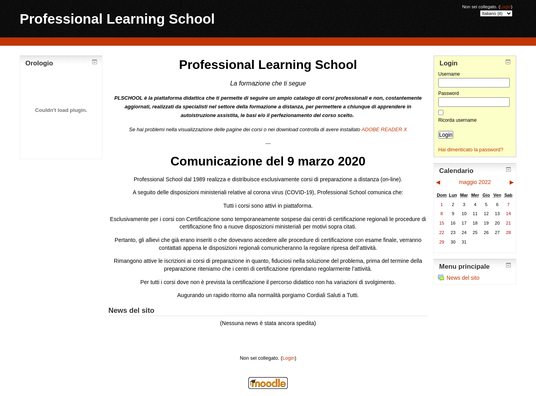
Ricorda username (457, 120)
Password (448, 93)
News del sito (458, 278)
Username (449, 74)
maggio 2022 (475, 182)
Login (505, 6)
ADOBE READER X (384, 129)
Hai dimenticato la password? (470, 149)
